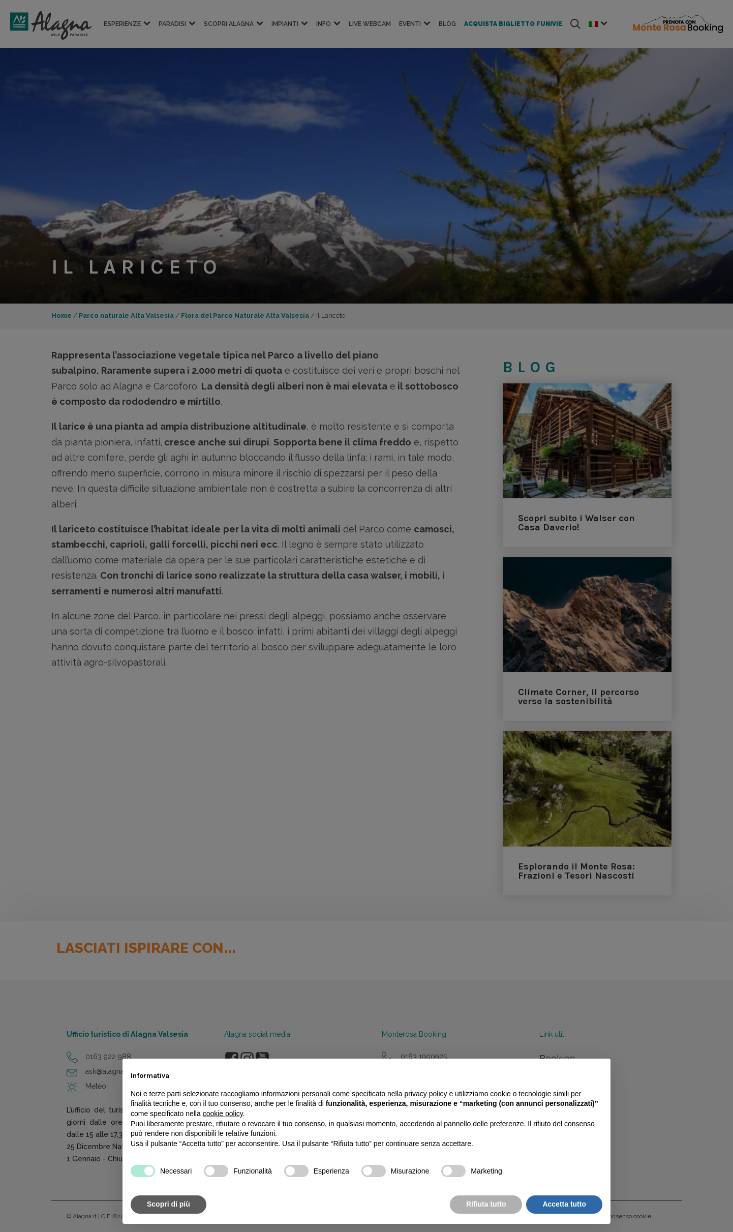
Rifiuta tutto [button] (486, 1204)
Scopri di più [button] (168, 1204)
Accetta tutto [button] (564, 1204)
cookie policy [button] (223, 1113)
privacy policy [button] (426, 1094)
